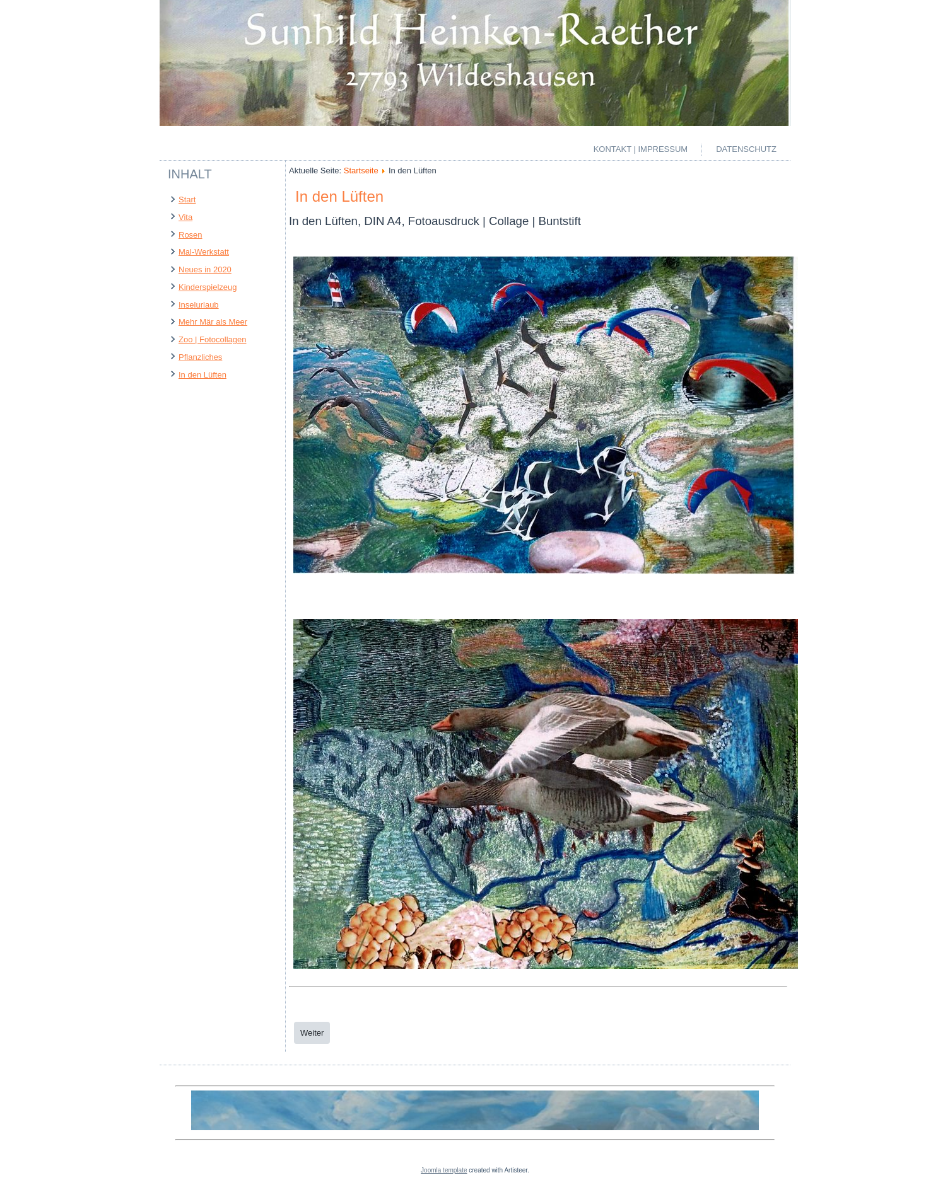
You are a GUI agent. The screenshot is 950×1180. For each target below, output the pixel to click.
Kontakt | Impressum (641, 149)
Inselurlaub (199, 304)
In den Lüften (202, 374)
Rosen (190, 235)
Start (187, 199)
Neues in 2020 (205, 269)
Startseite (361, 170)
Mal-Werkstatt (204, 252)
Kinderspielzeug (208, 287)
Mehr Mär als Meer (213, 322)
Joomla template (444, 1170)
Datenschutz (746, 149)
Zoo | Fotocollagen (212, 339)
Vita (185, 217)
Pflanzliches (200, 357)
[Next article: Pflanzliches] (312, 1033)
